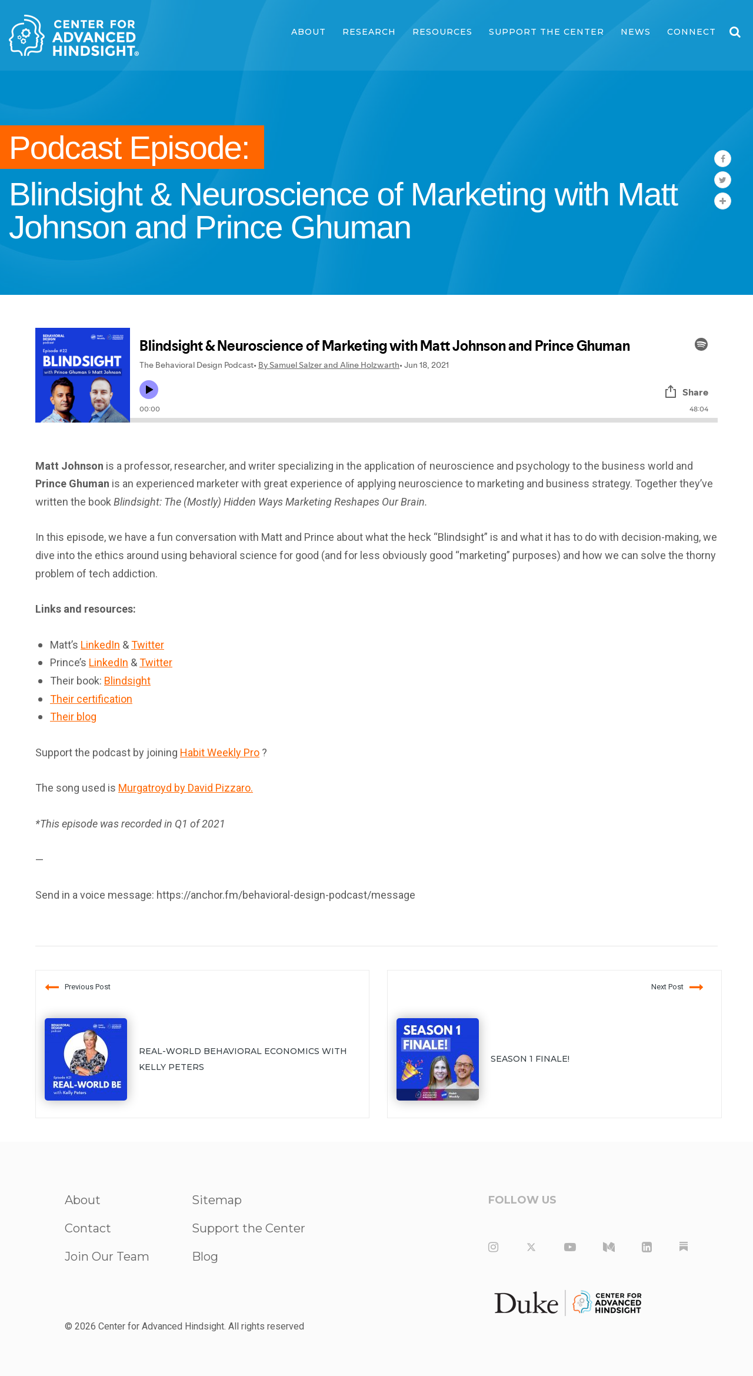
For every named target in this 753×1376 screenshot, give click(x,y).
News (636, 32)
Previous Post (78, 987)
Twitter (147, 645)
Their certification (91, 699)
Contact (88, 1228)
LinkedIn (100, 645)
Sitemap (217, 1200)
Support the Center (546, 32)
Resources (442, 32)
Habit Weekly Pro (219, 752)
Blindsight (127, 680)
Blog (205, 1256)
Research (369, 32)
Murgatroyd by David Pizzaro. (185, 788)
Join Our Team (107, 1256)
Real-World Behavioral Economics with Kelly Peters (243, 1059)
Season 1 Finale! (530, 1058)
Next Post (677, 987)
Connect (691, 32)
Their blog (73, 716)
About (308, 32)
